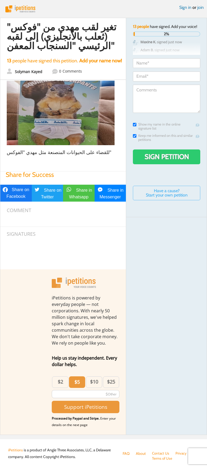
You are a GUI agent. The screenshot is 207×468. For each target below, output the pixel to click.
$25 (111, 381)
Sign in (185, 7)
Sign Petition (166, 157)
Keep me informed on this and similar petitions (163, 138)
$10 (94, 381)
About (141, 453)
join (200, 7)
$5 (77, 382)
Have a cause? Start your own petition (167, 193)
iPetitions (103, 8)
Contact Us (161, 453)
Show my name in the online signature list (157, 126)
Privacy (182, 453)
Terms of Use (133, 458)
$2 (60, 381)
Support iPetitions (85, 406)
